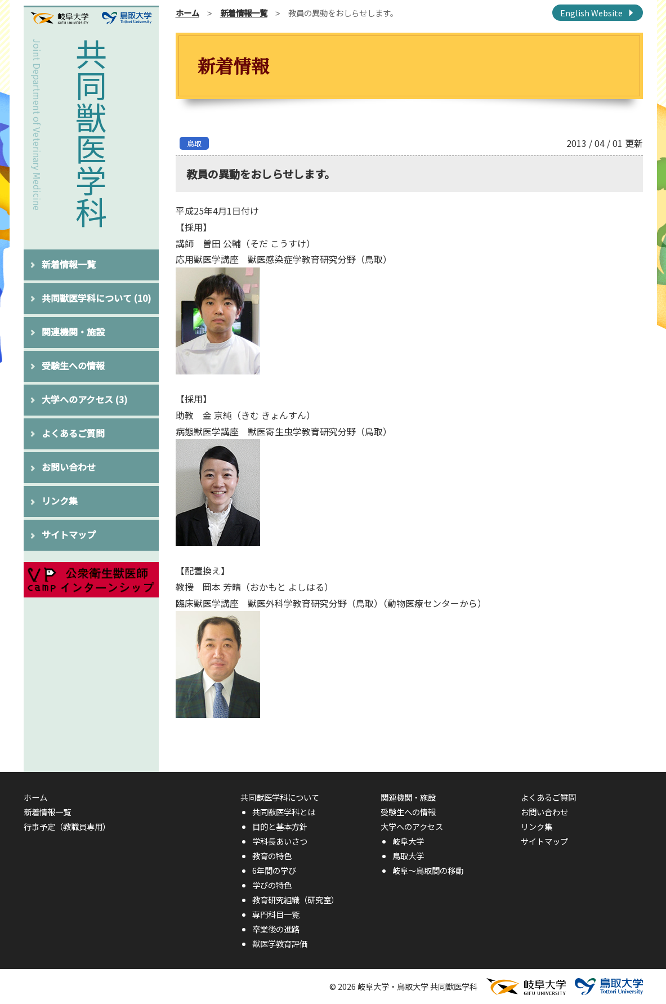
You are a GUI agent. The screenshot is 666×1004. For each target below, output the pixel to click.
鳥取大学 (408, 856)
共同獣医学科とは (283, 812)
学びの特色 (272, 885)
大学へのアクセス (84, 399)
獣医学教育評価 (279, 943)
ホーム (187, 13)
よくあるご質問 (73, 433)
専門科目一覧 (276, 914)
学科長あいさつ (279, 841)
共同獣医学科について (96, 298)
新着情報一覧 (69, 264)
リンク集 (60, 500)
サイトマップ (69, 534)
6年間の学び (274, 870)
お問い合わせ (69, 467)
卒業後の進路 (276, 929)
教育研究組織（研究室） (295, 899)
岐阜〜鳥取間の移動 (427, 870)
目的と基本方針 (279, 826)
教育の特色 (272, 856)
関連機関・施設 (73, 331)
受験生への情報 (73, 365)
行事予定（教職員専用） (67, 826)
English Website (591, 13)
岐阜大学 (408, 841)
